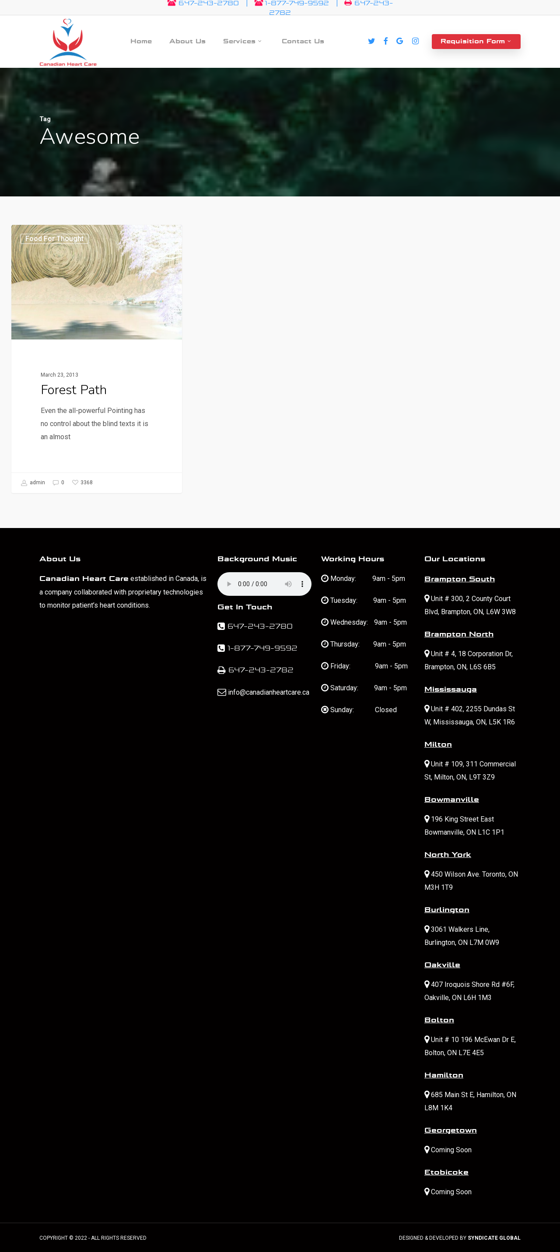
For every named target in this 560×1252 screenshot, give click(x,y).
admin (33, 483)
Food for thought (54, 238)
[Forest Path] (96, 359)
